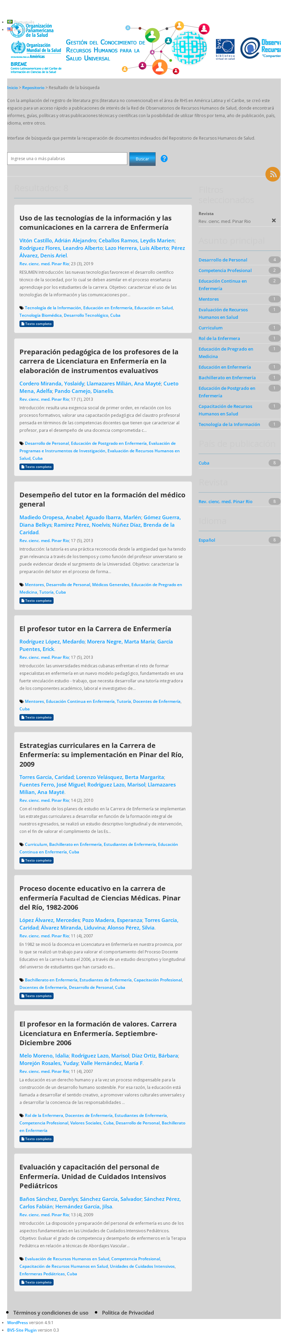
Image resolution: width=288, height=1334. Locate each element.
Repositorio (33, 87)
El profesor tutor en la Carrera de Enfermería (95, 628)
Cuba (115, 315)
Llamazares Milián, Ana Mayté (124, 383)
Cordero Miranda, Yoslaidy (51, 383)
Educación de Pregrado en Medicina (226, 352)
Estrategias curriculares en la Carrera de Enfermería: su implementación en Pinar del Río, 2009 (101, 754)
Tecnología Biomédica (40, 315)
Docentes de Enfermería (157, 701)
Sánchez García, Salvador (111, 1198)
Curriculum (36, 844)
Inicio (12, 87)
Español (207, 540)
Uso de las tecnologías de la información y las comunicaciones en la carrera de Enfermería (95, 222)
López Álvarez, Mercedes (49, 920)
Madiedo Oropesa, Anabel (51, 517)
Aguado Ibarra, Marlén (113, 517)
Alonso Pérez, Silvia (131, 927)
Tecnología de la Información (53, 308)
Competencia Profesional (43, 1123)
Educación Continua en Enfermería (80, 701)
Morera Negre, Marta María (121, 641)
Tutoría (46, 592)
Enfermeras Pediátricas (42, 1274)
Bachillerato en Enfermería (75, 844)
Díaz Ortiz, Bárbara (155, 1055)
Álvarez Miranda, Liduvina (73, 927)
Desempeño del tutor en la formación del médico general (102, 499)
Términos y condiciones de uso (50, 1312)
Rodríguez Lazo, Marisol (116, 784)
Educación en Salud (153, 308)
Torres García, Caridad (46, 777)
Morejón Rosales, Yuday (48, 1063)
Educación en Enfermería (107, 308)
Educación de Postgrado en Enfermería (109, 443)
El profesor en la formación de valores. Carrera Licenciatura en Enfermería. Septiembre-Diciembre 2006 (98, 1033)
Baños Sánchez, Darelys (48, 1198)
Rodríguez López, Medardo (52, 641)
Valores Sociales (85, 1123)
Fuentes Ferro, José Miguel (52, 784)
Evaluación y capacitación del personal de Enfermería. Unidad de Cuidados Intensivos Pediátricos (92, 1176)
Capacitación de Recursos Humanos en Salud (63, 1266)
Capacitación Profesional (158, 980)
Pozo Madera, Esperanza (112, 920)
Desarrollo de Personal (47, 443)
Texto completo (36, 324)
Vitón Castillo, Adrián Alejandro (57, 240)
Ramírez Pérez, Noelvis (82, 524)
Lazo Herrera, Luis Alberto (137, 247)
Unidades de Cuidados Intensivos (142, 1266)
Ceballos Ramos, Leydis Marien (137, 240)
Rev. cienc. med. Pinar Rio (44, 264)
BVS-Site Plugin (22, 1330)
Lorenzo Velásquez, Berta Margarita (120, 777)
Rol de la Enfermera (44, 1115)
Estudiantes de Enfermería (130, 844)
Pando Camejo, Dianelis (84, 390)
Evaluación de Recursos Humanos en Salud (67, 1259)
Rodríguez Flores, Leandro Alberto (61, 247)
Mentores (34, 584)
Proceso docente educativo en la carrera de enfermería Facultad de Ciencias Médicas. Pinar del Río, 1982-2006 (100, 897)
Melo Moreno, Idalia (44, 1055)
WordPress (17, 1322)
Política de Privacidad (128, 1312)
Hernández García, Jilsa (83, 1206)
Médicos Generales (110, 584)
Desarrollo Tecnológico (86, 315)
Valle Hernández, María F (112, 1063)
